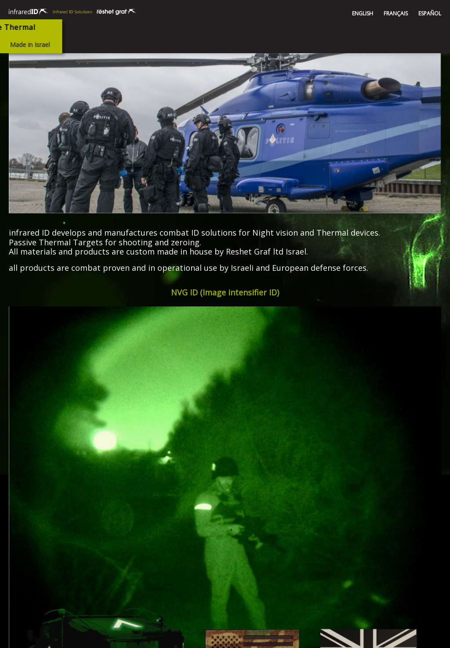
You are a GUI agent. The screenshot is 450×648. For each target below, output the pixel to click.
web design (402, 637)
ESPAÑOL (429, 13)
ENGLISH (362, 13)
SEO (431, 637)
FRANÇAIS (396, 13)
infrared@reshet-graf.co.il (283, 519)
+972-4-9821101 (270, 546)
